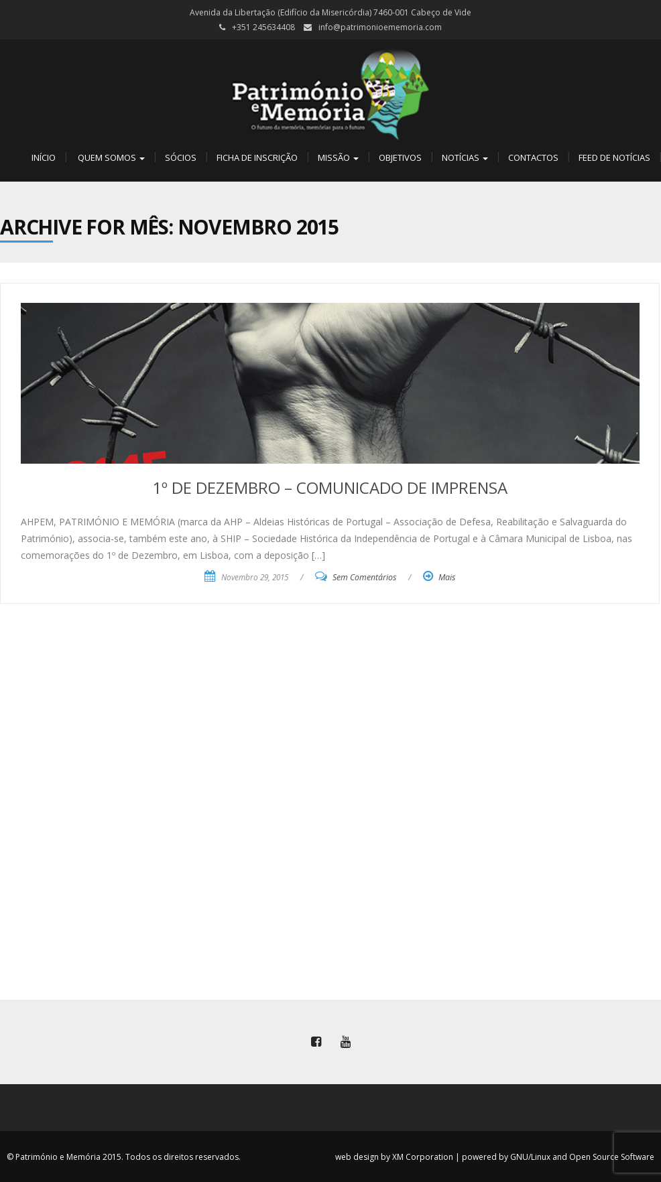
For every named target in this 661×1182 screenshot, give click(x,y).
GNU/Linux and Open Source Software (582, 1157)
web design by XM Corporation (394, 1157)
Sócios (180, 157)
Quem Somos (110, 157)
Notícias (465, 157)
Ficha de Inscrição (257, 157)
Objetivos (400, 157)
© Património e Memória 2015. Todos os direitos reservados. (124, 1157)
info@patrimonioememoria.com (380, 27)
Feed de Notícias (614, 157)
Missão (338, 157)
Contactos (533, 157)
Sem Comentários (364, 577)
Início (42, 157)
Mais (446, 577)
